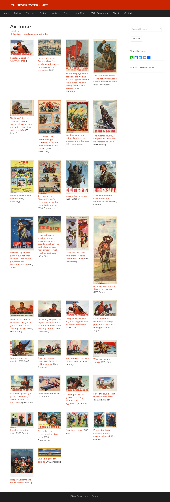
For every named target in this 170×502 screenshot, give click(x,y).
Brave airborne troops (76, 196)
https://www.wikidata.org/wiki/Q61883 (29, 34)
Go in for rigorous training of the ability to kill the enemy (49, 361)
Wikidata (15, 31)
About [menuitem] (116, 13)
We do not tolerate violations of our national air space (102, 199)
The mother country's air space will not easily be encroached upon (104, 139)
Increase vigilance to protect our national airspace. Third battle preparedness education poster (20, 259)
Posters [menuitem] (43, 13)
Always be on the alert (49, 394)
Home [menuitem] (6, 13)
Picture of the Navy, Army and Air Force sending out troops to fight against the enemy (48, 64)
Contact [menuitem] (128, 13)
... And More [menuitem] (79, 13)
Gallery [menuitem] (17, 13)
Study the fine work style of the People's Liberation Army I (75, 256)
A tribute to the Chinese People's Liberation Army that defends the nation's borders (48, 142)
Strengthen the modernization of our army (48, 434)
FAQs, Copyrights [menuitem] (99, 13)
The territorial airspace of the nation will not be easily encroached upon (105, 79)
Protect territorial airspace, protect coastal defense (101, 433)
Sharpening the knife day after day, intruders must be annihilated (77, 322)
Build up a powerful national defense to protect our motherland (77, 138)
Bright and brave (74, 430)
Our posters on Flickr (143, 68)
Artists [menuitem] (55, 13)
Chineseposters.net (29, 5)
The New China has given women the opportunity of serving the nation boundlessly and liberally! (21, 124)
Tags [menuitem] (66, 13)
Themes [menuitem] (30, 13)
